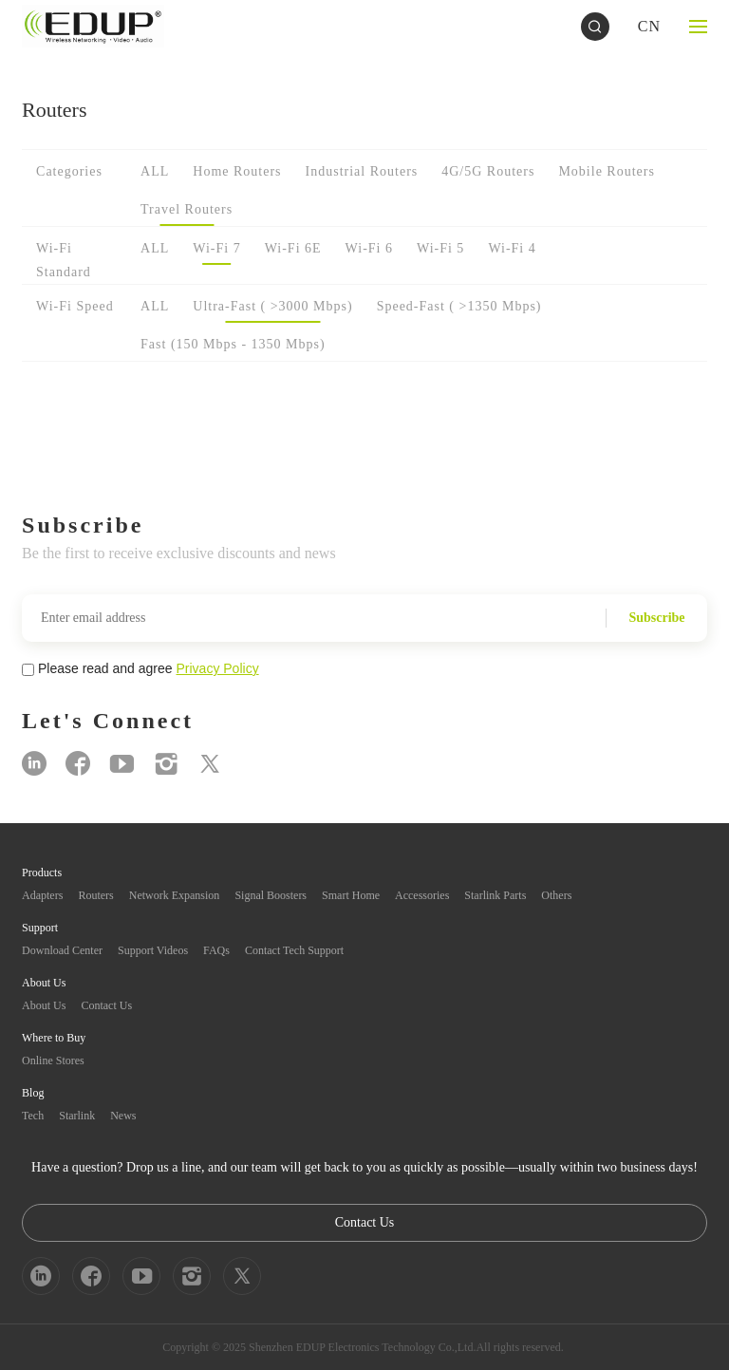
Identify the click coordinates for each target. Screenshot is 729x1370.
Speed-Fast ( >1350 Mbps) (459, 306)
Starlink (77, 1115)
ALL (154, 171)
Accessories (422, 895)
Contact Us (106, 1005)
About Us (43, 1005)
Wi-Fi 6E (293, 248)
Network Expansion (174, 895)
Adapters (42, 895)
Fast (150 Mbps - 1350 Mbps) (233, 344)
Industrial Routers (362, 171)
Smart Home (351, 895)
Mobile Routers (606, 171)
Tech (33, 1115)
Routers (95, 895)
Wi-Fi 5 (440, 248)
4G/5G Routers (487, 171)
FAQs (216, 950)
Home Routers (237, 171)
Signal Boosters (270, 895)
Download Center (62, 950)
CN (649, 26)
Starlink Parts (495, 895)
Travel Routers (186, 209)
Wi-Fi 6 (369, 248)
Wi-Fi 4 (511, 248)
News (123, 1115)
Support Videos (153, 950)
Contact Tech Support (294, 950)
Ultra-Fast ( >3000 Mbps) (272, 306)
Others (556, 895)
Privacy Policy (218, 668)
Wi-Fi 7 (216, 248)
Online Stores (53, 1060)
